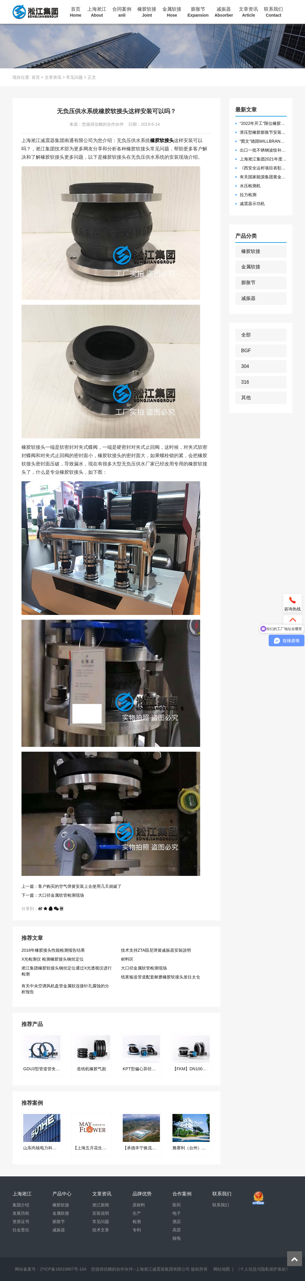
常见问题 (74, 77)
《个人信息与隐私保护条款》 (263, 1269)
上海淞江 (96, 12)
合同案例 (121, 12)
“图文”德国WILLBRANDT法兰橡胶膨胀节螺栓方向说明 (263, 141)
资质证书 (21, 1221)
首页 (76, 12)
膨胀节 (197, 12)
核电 (176, 1238)
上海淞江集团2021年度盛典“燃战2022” (263, 159)
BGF (246, 350)
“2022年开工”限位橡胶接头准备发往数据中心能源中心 (263, 123)
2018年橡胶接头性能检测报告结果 (53, 950)
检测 (137, 1221)
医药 (176, 1205)
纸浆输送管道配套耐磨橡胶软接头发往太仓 (160, 977)
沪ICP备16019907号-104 (63, 1269)
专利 (137, 1230)
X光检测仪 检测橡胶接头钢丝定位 (52, 959)
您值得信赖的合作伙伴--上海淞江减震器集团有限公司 (140, 1269)
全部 (246, 334)
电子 (176, 1213)
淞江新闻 (100, 1205)
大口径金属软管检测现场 (144, 968)
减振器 (223, 12)
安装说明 (100, 1213)
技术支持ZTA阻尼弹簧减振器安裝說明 (156, 950)
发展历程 (21, 1213)
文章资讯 (248, 12)
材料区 (127, 959)
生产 (137, 1213)
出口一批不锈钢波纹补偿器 (263, 150)
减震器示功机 (252, 203)
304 (245, 366)
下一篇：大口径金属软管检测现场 (52, 895)
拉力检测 (248, 194)
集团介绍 (21, 1205)
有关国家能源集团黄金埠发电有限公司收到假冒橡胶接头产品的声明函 (263, 176)
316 (245, 382)
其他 (246, 397)
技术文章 (100, 1230)
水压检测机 (250, 185)
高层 (176, 1230)
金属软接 (171, 12)
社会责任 (21, 1230)
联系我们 (273, 12)
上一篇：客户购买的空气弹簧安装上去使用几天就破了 (71, 886)
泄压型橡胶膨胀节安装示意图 (263, 132)
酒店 (176, 1221)
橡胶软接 (146, 12)
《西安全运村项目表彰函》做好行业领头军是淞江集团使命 (263, 168)
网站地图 (221, 1269)
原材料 (139, 1205)
